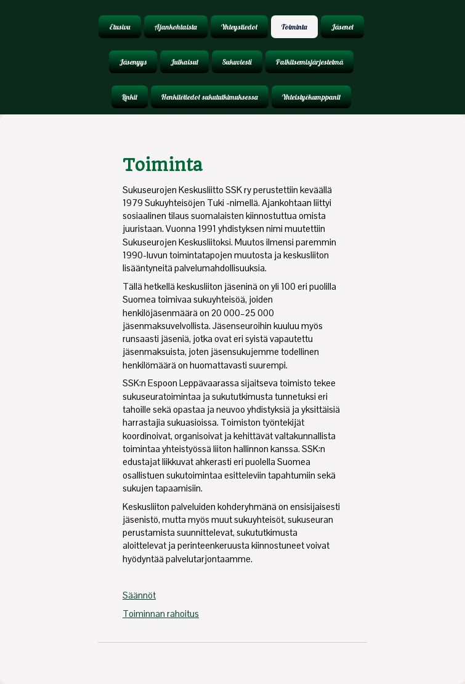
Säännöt (139, 595)
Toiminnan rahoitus (161, 613)
